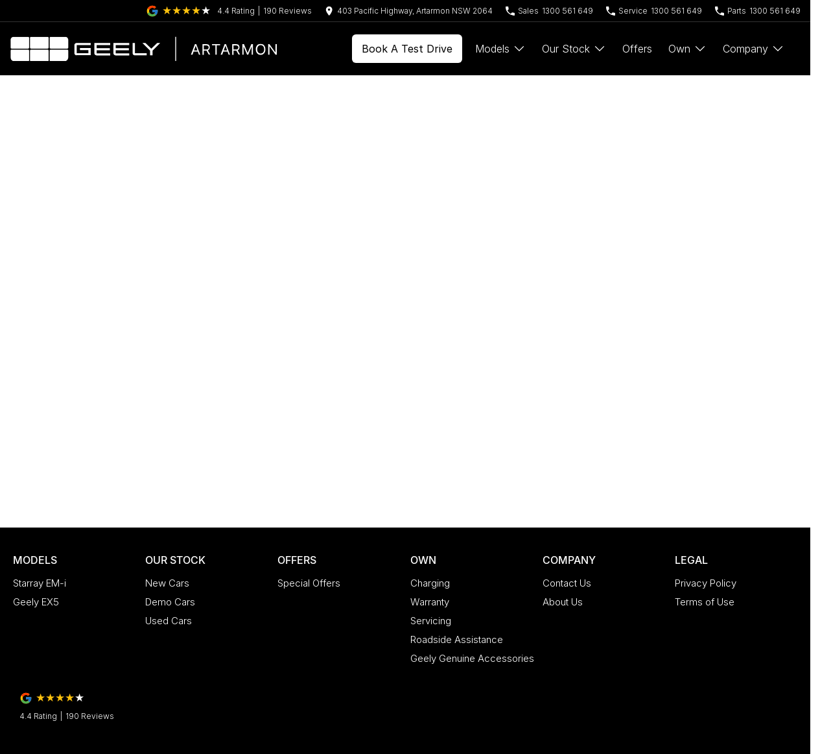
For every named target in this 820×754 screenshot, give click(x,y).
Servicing (430, 620)
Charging (430, 583)
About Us (563, 602)
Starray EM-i (39, 583)
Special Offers (308, 583)
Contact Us (567, 583)
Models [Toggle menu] (500, 48)
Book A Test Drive (407, 48)
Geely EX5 (36, 602)
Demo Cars (170, 602)
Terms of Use (704, 602)
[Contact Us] (409, 11)
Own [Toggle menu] (687, 48)
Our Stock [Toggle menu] (574, 48)
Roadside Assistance (456, 639)
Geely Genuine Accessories (472, 658)
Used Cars (168, 620)
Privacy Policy (705, 583)
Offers (637, 48)
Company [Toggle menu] (753, 48)
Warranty (429, 602)
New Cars (167, 583)
